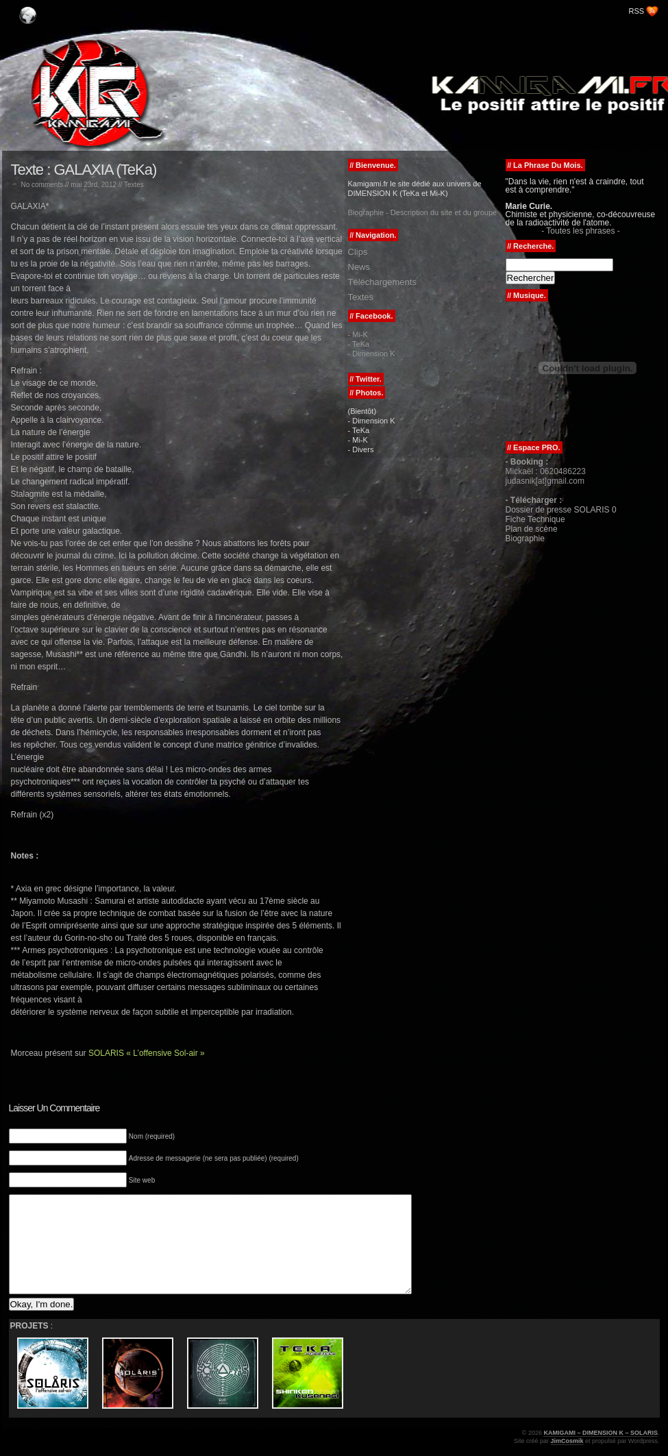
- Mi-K (358, 334)
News (359, 267)
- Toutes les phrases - (580, 231)
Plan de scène (532, 529)
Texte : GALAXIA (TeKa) (84, 169)
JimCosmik (567, 1441)
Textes (134, 184)
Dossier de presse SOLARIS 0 (561, 510)
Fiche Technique (535, 519)
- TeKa (359, 344)
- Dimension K (371, 353)
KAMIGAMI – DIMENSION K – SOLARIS (91, 8)
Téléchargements (382, 282)
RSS (637, 11)
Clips (358, 252)
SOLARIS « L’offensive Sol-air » (146, 1053)
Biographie (525, 538)
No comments (42, 184)
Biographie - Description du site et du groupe (422, 212)
